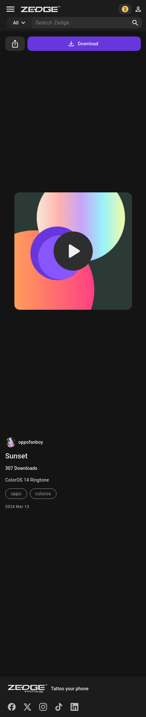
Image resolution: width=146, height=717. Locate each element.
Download (82, 44)
